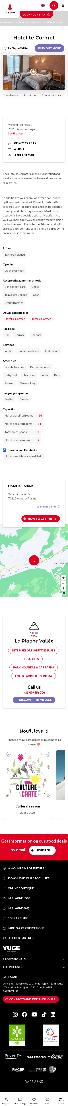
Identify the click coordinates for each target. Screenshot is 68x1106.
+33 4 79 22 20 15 (22, 143)
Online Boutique (18, 888)
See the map (15, 133)
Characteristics (51, 95)
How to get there (42, 518)
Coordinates (10, 95)
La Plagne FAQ (16, 908)
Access (33, 659)
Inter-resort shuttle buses (33, 650)
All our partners (19, 938)
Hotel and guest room (32, 22)
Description (30, 95)
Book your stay (36, 14)
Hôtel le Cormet (55, 22)
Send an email (21, 155)
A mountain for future (23, 868)
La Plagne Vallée (48, 506)
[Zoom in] (63, 577)
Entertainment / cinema (33, 676)
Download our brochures (26, 878)
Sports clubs (15, 918)
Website (17, 149)
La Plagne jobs (16, 898)
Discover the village (35, 699)
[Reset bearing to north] (63, 588)
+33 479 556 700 (34, 692)
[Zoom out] (63, 583)
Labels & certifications (23, 928)
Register (43, 850)
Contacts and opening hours (32, 999)
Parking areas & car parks (33, 667)
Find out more (49, 48)
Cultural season (27, 806)
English (43, 5)
